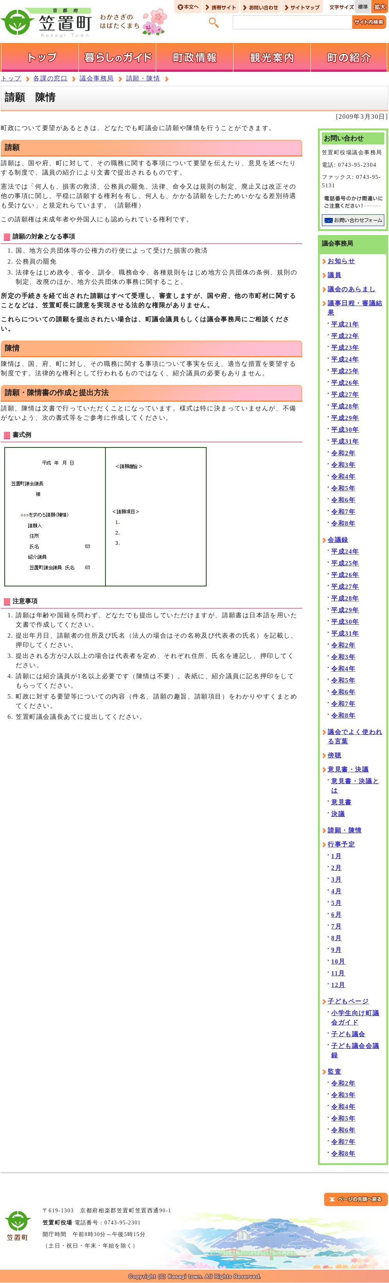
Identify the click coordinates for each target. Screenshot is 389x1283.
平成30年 (345, 429)
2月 (336, 867)
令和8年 (343, 523)
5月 (336, 903)
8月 (336, 938)
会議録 (338, 539)
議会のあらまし (352, 289)
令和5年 (343, 488)
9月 (336, 949)
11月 (338, 973)
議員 (334, 275)
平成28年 (345, 406)
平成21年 (345, 324)
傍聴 (334, 755)
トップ (11, 78)
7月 (336, 926)
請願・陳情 (143, 78)
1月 (336, 856)
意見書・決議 (348, 769)
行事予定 (341, 844)
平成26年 (345, 383)
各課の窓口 (50, 78)
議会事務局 (97, 78)
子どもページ (348, 1001)
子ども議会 (348, 1034)
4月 (336, 891)
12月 (338, 985)
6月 (336, 914)
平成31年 (345, 441)
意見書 (341, 802)
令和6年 (343, 500)
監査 (334, 1071)
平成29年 (345, 418)
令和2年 (343, 453)
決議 (338, 814)
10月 (338, 961)
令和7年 (343, 511)
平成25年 (345, 371)
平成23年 (345, 347)
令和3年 (343, 465)
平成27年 (345, 394)
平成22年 (345, 336)
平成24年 (345, 359)
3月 (336, 879)
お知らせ (341, 261)
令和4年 (343, 476)
